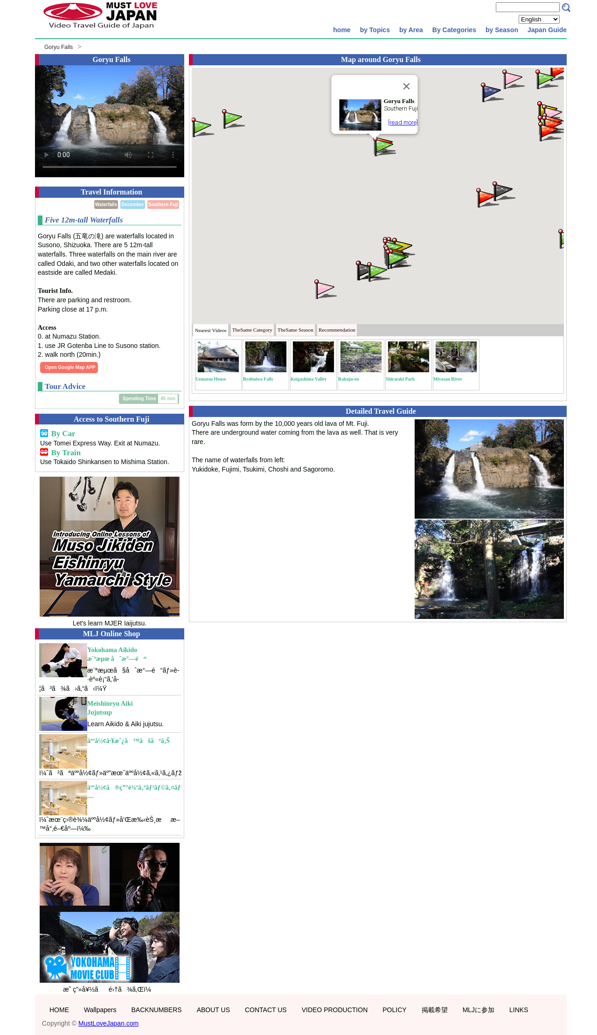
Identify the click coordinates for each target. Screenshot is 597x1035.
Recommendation (337, 330)
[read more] (403, 122)
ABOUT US (213, 1010)
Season (295, 330)
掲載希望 (435, 1010)
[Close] (407, 86)
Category (252, 330)
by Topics (375, 30)
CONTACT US (266, 1010)
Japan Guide (547, 30)
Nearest (211, 330)
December (132, 204)
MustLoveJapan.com (108, 1023)
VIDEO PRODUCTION (335, 1010)
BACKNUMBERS (157, 1010)
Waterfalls (106, 204)
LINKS (518, 1010)
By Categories (454, 30)
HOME (59, 1010)
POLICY (394, 1010)
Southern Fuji (163, 204)
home (341, 30)
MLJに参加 (478, 1010)
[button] (384, 146)
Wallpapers (100, 1010)
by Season (502, 30)
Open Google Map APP (70, 367)
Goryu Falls (58, 47)
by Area (411, 30)
